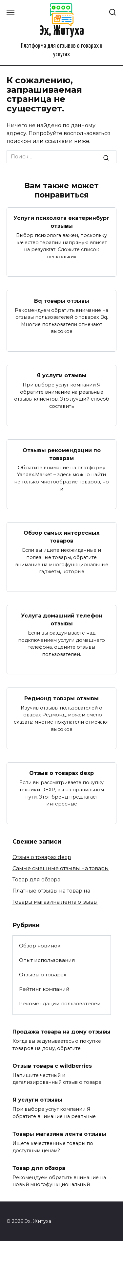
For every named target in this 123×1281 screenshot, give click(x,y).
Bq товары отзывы (61, 300)
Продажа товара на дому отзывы (61, 1032)
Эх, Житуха (61, 31)
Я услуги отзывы (62, 375)
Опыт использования (47, 960)
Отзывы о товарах (42, 974)
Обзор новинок (39, 946)
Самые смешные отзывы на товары (60, 868)
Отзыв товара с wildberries (52, 1065)
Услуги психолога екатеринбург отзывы (61, 222)
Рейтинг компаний (44, 989)
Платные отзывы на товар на (51, 891)
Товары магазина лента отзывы (55, 902)
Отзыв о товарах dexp (61, 773)
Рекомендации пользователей (60, 1003)
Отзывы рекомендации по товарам (62, 454)
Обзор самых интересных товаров (61, 537)
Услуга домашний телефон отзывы (61, 620)
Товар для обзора (36, 879)
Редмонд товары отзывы (61, 698)
